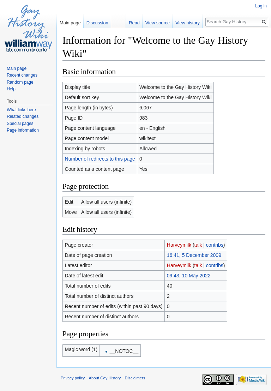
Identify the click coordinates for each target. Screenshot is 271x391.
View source (157, 22)
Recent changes (22, 75)
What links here (21, 109)
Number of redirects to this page (100, 159)
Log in (261, 6)
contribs (214, 245)
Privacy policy (73, 378)
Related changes (22, 116)
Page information (23, 130)
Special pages (20, 123)
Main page (70, 22)
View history (187, 22)
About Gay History (105, 378)
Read (134, 22)
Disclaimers (135, 378)
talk (198, 245)
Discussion (97, 22)
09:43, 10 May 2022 (189, 275)
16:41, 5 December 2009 (194, 255)
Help (11, 88)
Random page (20, 82)
